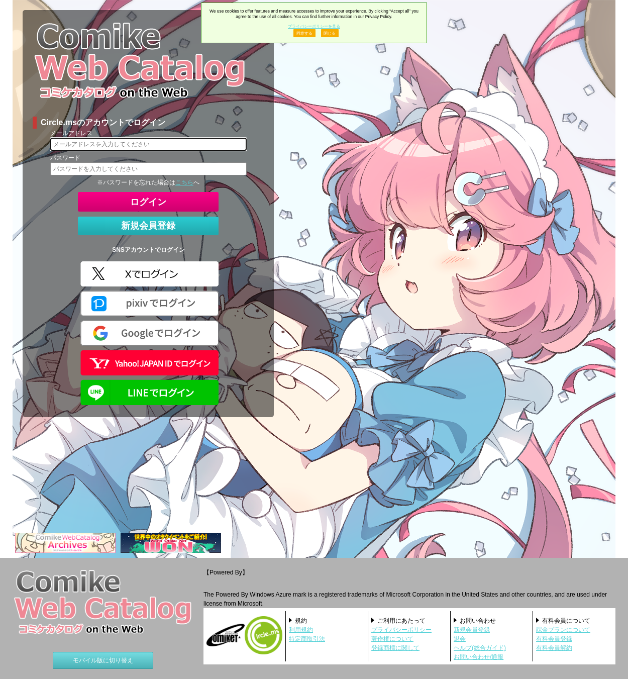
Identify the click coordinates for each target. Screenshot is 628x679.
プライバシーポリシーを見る (314, 26)
